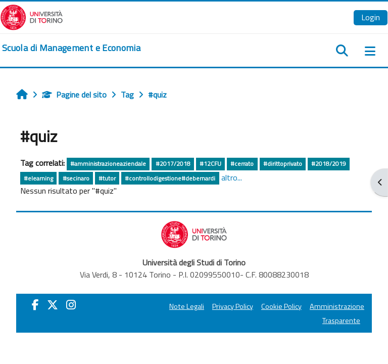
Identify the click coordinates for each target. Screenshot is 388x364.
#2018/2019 (328, 163)
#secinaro (76, 178)
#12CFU (210, 163)
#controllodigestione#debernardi (170, 178)
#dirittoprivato (282, 163)
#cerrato (242, 163)
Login (370, 17)
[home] (71, 48)
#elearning (38, 178)
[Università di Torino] (31, 16)
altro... (231, 177)
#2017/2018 (173, 163)
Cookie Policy (281, 306)
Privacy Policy (232, 306)
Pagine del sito (74, 94)
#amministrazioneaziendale (108, 163)
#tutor (107, 178)
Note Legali (186, 306)
